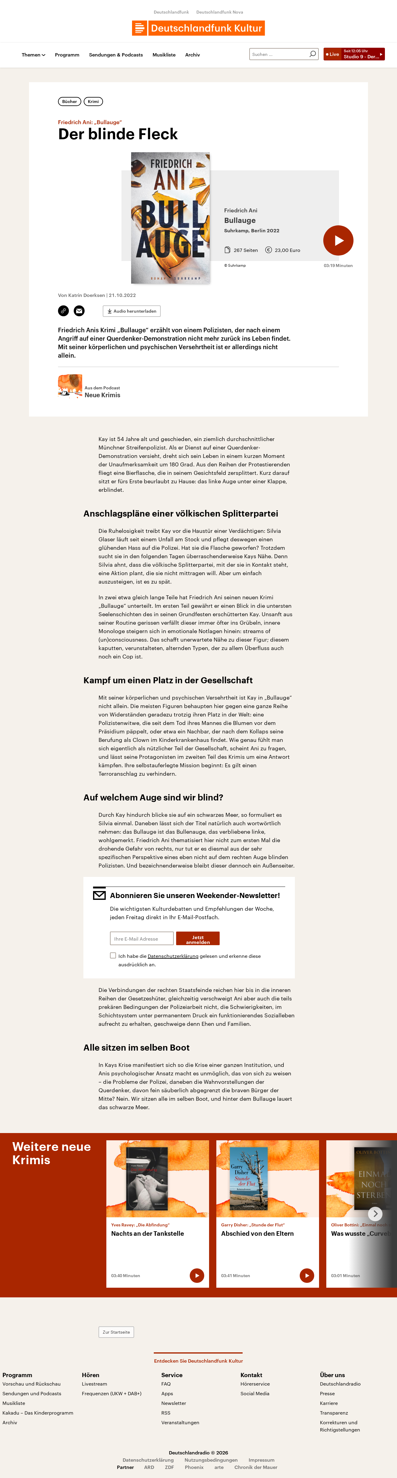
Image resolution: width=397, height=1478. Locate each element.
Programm (67, 54)
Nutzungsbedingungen (211, 1460)
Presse (327, 1393)
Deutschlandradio (340, 1383)
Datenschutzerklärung (173, 956)
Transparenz (334, 1412)
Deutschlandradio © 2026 (198, 1452)
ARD (149, 1467)
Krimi (93, 101)
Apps (167, 1393)
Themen (31, 54)
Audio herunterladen (135, 311)
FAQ (166, 1383)
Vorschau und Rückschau (31, 1383)
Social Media (255, 1393)
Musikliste (164, 54)
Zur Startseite (116, 1332)
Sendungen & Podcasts (116, 54)
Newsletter (173, 1403)
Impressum (262, 1460)
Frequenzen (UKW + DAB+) (111, 1393)
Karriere (329, 1403)
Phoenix (194, 1467)
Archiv (192, 54)
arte (219, 1467)
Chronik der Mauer (255, 1467)
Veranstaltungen (180, 1422)
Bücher (69, 101)
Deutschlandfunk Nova (219, 11)
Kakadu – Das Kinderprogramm (37, 1412)
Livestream (94, 1383)
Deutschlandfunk (171, 11)
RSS (165, 1412)
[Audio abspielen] (338, 240)
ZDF (169, 1467)
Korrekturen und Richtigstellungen (340, 1425)
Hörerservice (255, 1383)
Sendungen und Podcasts (31, 1393)
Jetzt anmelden (198, 940)
